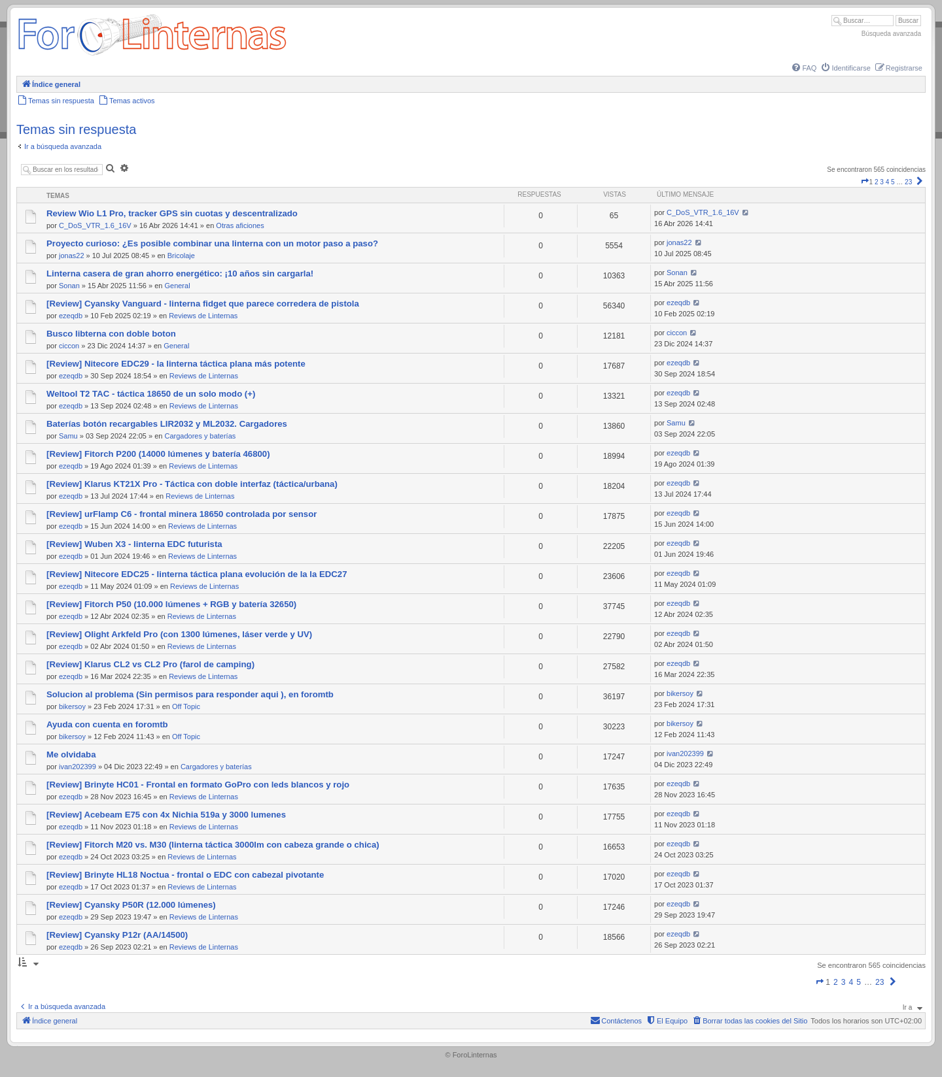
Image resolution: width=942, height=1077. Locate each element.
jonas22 (71, 255)
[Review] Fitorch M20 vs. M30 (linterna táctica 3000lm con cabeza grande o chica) (212, 845)
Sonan (69, 286)
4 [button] (888, 182)
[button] (864, 182)
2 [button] (877, 182)
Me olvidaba (71, 754)
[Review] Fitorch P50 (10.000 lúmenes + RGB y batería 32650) (171, 604)
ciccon (69, 346)
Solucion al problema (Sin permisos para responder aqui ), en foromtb (190, 694)
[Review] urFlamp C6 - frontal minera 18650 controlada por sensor (181, 514)
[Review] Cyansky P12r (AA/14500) (117, 935)
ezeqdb (70, 316)
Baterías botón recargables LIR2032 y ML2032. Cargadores (166, 424)
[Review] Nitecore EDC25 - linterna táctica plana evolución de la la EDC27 (196, 574)
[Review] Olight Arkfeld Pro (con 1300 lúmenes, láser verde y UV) (179, 634)
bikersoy (72, 706)
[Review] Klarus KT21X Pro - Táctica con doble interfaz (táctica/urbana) (192, 484)
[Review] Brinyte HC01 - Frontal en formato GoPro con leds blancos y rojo (197, 784)
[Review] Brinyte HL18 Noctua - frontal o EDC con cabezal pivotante (185, 875)
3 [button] (882, 182)
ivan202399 (77, 766)
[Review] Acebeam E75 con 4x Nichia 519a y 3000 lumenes (166, 815)
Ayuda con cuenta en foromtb (107, 724)
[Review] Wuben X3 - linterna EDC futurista (134, 544)
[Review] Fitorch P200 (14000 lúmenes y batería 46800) (158, 454)
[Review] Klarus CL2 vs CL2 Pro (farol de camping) (150, 664)
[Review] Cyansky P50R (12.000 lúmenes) (131, 905)
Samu (68, 436)
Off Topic (186, 706)
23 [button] (908, 182)
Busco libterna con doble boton (111, 334)
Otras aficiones (240, 225)
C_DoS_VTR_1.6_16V (95, 225)
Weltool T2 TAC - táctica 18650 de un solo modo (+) (150, 394)
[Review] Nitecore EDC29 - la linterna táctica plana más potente (175, 364)
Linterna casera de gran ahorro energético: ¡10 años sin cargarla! (179, 273)
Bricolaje (181, 255)
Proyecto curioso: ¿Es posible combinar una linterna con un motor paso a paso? (212, 243)
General (177, 286)
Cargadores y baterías (200, 436)
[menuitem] (803, 68)
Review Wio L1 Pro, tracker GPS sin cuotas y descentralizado (172, 213)
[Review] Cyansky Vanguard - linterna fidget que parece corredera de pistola (202, 303)
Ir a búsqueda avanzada (62, 146)
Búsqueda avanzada (891, 33)
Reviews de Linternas (203, 316)
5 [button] (893, 182)
